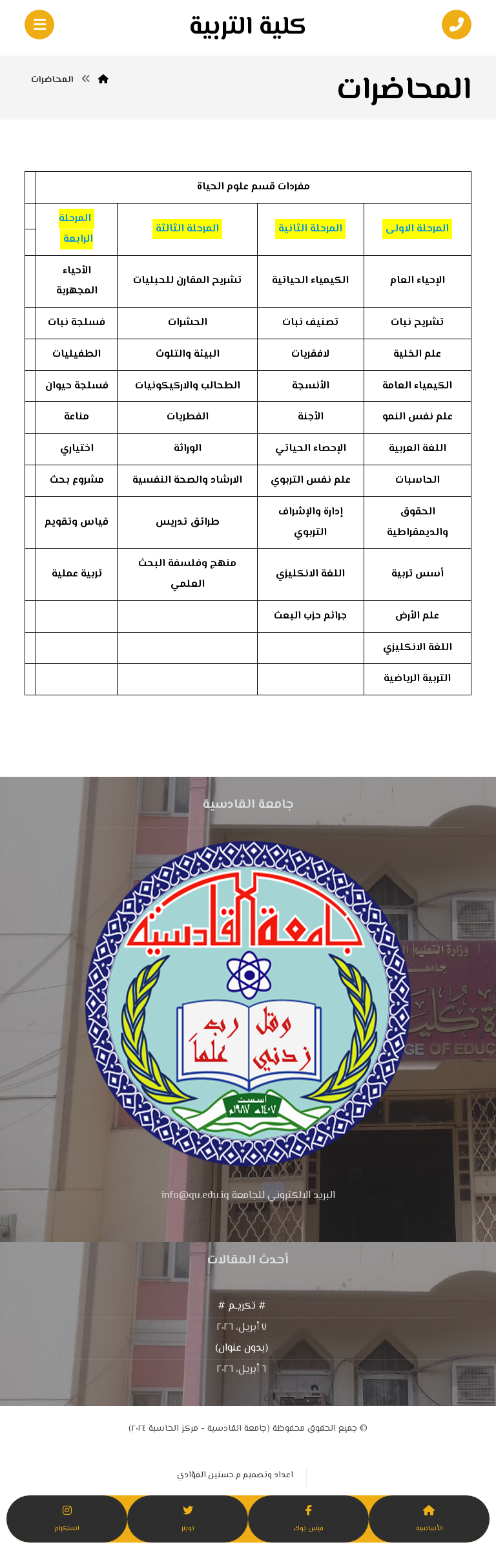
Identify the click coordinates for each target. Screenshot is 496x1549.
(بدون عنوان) (241, 1351)
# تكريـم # (242, 1309)
